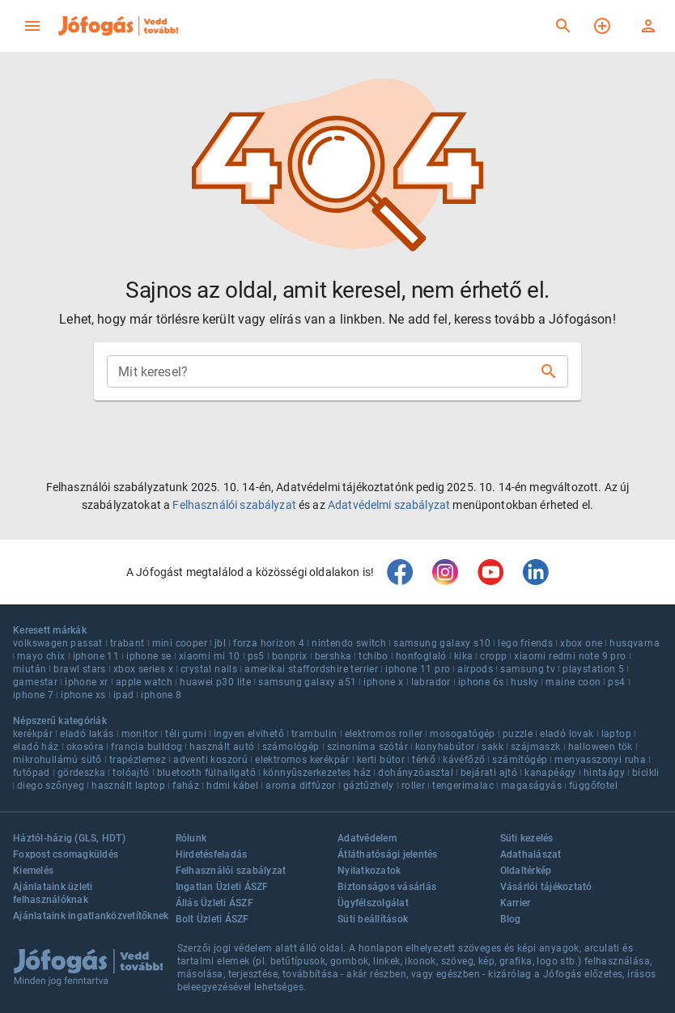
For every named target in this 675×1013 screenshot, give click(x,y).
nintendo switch (349, 643)
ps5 (256, 656)
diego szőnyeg (50, 785)
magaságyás (531, 785)
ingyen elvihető (249, 734)
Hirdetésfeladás (212, 854)
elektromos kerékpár (302, 759)
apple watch (144, 682)
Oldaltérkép (526, 870)
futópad (31, 772)
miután (29, 669)
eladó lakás (86, 734)
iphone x (383, 682)
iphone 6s (481, 682)
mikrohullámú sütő (57, 759)
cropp (493, 656)
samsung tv (527, 669)
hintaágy (604, 772)
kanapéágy (550, 772)
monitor (140, 734)
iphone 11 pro (417, 669)
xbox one (581, 643)
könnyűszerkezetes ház (317, 772)
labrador (431, 682)
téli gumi (185, 734)
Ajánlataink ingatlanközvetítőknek (90, 916)
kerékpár (33, 734)
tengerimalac (463, 785)
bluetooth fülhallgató (206, 772)
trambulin (314, 734)
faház (185, 785)
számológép (291, 746)
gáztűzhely (368, 785)
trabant (127, 643)
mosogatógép (462, 734)
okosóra (85, 746)
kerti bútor (381, 759)
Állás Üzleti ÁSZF (214, 903)
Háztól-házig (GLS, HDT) (69, 838)
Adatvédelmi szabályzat (389, 504)
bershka (333, 656)
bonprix (290, 656)
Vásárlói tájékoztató (546, 886)
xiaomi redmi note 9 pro (570, 656)
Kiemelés (33, 870)
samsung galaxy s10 (441, 643)
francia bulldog (146, 746)
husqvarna (634, 643)
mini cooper (179, 643)
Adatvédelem (367, 838)
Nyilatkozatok (369, 870)
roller (413, 785)
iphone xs (83, 695)
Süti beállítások (373, 919)
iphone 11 (96, 656)
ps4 (616, 682)
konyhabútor (444, 746)
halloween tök (600, 746)
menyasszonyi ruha (600, 759)
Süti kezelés (527, 838)
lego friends (525, 643)
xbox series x (143, 669)
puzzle (518, 734)
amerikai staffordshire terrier (311, 669)
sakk (492, 746)
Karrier (515, 903)
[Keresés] (563, 25)
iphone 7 (33, 695)
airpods (475, 669)
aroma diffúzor (300, 785)
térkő (423, 759)
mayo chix (41, 656)
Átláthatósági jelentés (388, 854)
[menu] (32, 25)
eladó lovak (566, 734)
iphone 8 (161, 695)
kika (463, 656)
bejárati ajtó (489, 772)
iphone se (149, 656)
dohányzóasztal (415, 772)
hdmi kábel (232, 785)
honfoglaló (421, 656)
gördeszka (81, 772)
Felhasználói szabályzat (233, 504)
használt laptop (128, 785)
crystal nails (208, 669)
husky (524, 682)
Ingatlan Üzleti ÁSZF (222, 886)
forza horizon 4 (268, 643)
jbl (220, 643)
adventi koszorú (210, 759)
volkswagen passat (58, 643)
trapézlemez (137, 759)
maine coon (573, 682)
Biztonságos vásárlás (387, 886)
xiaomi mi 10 (209, 656)
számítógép (519, 759)
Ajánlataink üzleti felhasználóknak (53, 893)
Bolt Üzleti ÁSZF (212, 919)
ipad (123, 695)
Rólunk (191, 838)
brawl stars (79, 669)
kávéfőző (464, 759)
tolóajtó (130, 772)
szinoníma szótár (367, 746)
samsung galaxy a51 (307, 682)
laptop (616, 734)
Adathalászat (531, 854)
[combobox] (325, 371)
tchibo (373, 656)
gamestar (35, 682)
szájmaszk (536, 746)
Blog (510, 919)
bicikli (646, 772)
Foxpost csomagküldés (65, 854)
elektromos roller (384, 734)
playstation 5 (593, 669)
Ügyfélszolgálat (373, 903)
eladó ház (36, 746)
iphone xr (86, 682)
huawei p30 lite (215, 682)
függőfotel (593, 785)
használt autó (221, 746)
